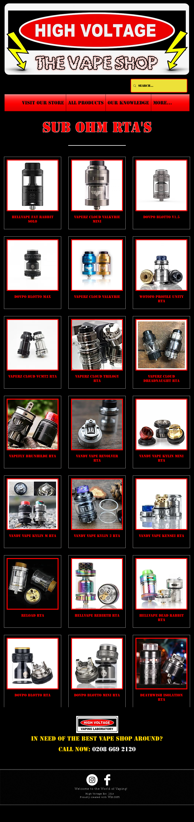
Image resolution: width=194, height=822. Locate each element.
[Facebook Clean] (107, 780)
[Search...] (158, 85)
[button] (128, 102)
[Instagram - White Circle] (92, 780)
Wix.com (114, 797)
